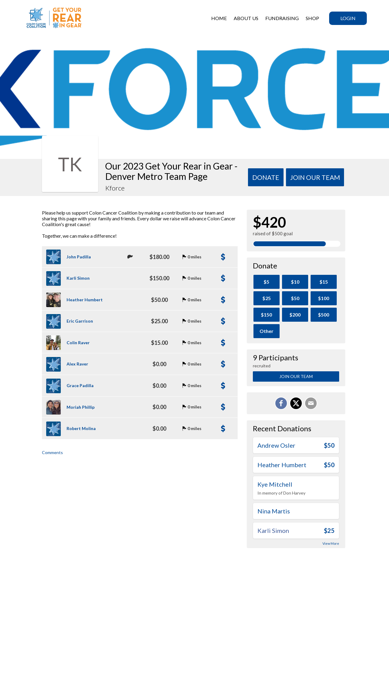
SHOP (312, 18)
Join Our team (315, 177)
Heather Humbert (85, 299)
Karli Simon (78, 278)
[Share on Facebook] (281, 403)
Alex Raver (77, 363)
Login (348, 18)
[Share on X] (296, 403)
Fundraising (282, 18)
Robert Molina (81, 428)
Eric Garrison (80, 321)
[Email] (311, 403)
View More (330, 543)
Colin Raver (78, 342)
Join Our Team (296, 376)
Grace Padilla (80, 385)
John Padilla (79, 256)
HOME (219, 18)
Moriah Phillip (81, 407)
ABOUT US (246, 18)
